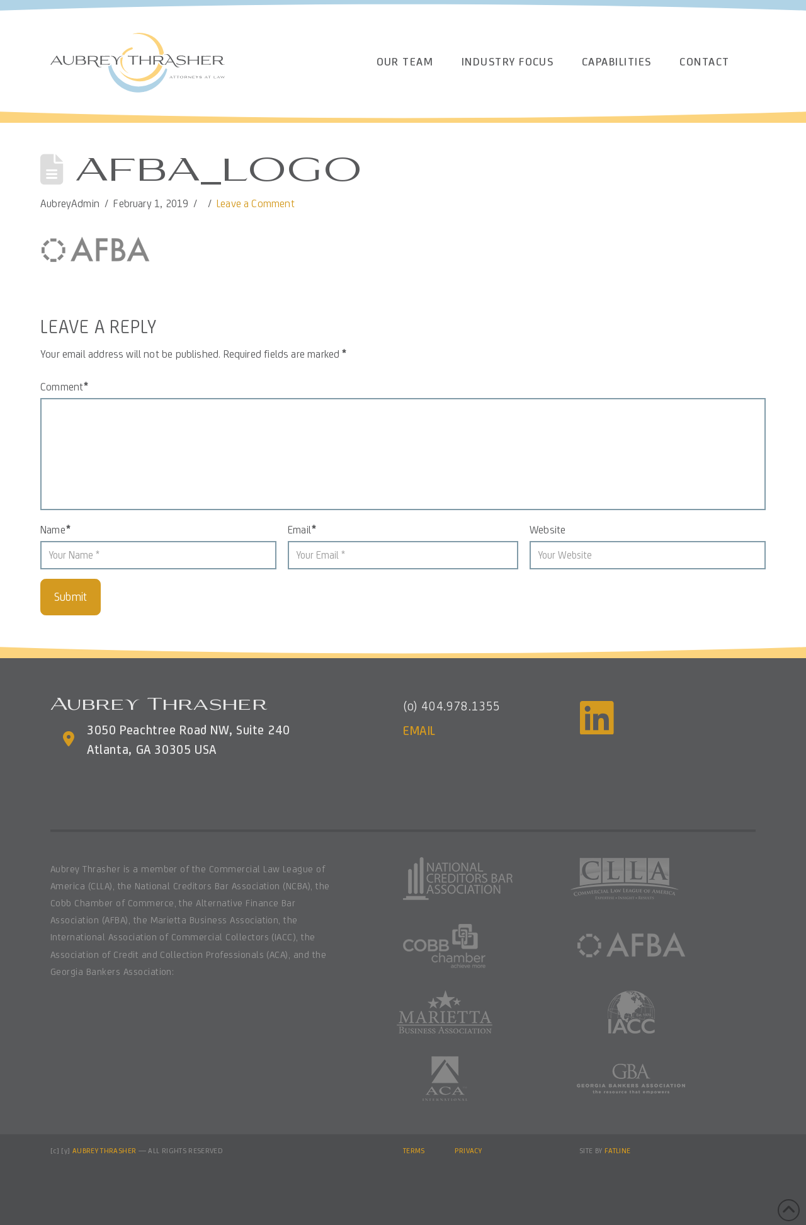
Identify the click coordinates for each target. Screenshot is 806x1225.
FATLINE (617, 1150)
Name (55, 529)
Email (301, 529)
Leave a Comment (256, 203)
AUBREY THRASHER (104, 1150)
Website (547, 529)
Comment (64, 386)
